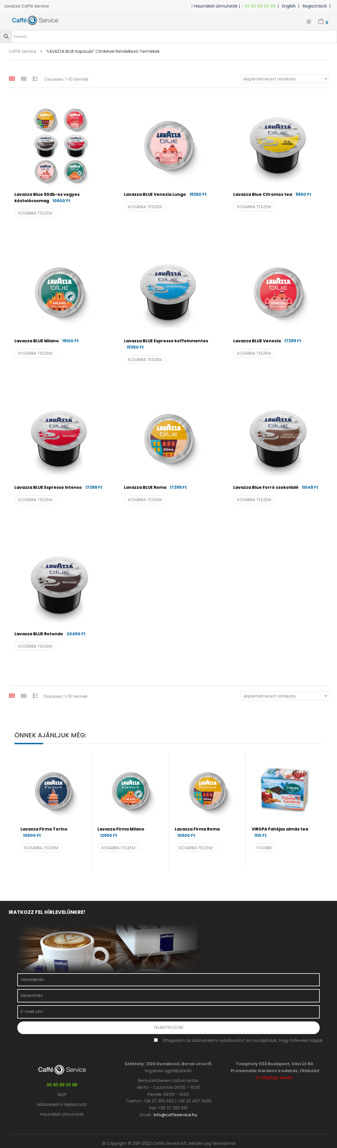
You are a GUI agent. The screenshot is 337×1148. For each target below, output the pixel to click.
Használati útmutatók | (216, 6)
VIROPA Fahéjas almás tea (280, 832)
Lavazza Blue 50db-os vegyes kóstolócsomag (47, 197)
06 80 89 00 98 (260, 6)
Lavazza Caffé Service (26, 6)
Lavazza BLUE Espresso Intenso (58, 487)
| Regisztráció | (315, 6)
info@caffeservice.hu (175, 1115)
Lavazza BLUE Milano (46, 341)
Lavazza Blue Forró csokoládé (275, 487)
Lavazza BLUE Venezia (267, 341)
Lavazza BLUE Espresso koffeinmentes (166, 344)
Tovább (264, 848)
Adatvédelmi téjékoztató (62, 1104)
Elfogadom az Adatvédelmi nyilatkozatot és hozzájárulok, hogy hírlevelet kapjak (243, 1040)
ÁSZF (62, 1095)
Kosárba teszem (35, 213)
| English (288, 6)
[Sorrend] (284, 78)
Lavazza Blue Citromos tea (272, 194)
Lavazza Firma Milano (120, 832)
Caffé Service (22, 51)
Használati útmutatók (62, 1114)
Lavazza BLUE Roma (155, 487)
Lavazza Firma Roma (197, 832)
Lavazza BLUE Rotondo (50, 634)
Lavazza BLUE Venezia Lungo (165, 194)
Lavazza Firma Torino (43, 832)
